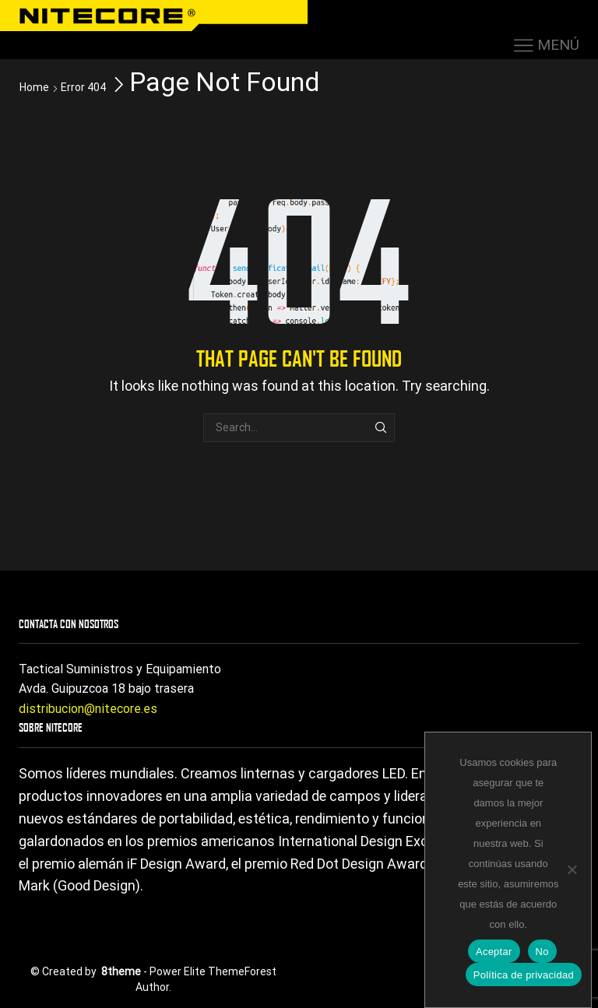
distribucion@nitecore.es (88, 708)
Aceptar (494, 951)
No (542, 951)
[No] (571, 869)
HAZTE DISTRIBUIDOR (418, 13)
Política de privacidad (523, 975)
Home (34, 87)
